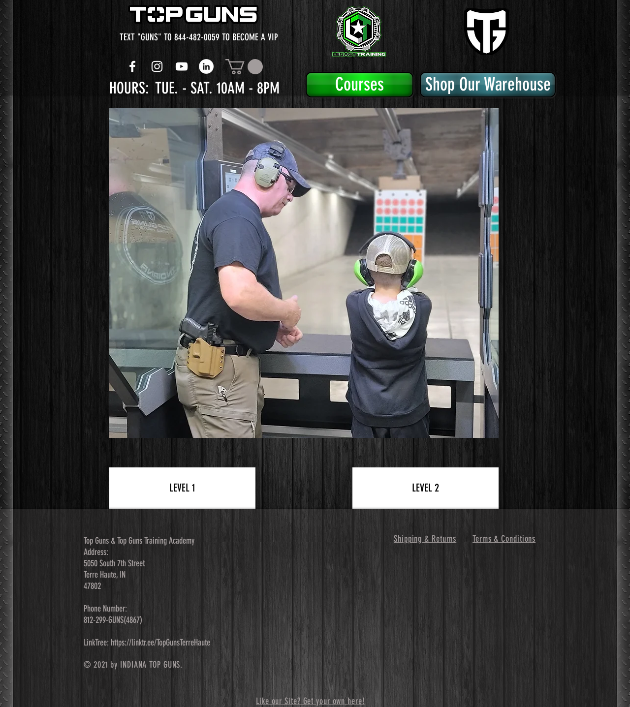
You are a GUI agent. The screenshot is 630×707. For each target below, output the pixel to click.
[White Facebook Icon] (132, 66)
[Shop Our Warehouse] (488, 84)
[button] (244, 66)
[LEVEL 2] (425, 488)
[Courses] (359, 84)
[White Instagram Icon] (157, 66)
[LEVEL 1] (182, 488)
